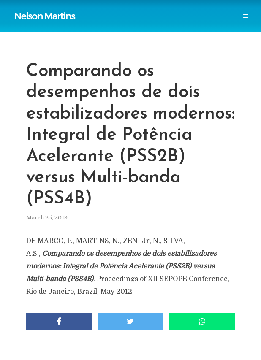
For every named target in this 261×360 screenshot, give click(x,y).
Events (146, 26)
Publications (69, 9)
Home (32, 9)
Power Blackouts (181, 9)
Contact (180, 26)
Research (113, 26)
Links (139, 9)
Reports (109, 9)
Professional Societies (57, 26)
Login (212, 26)
